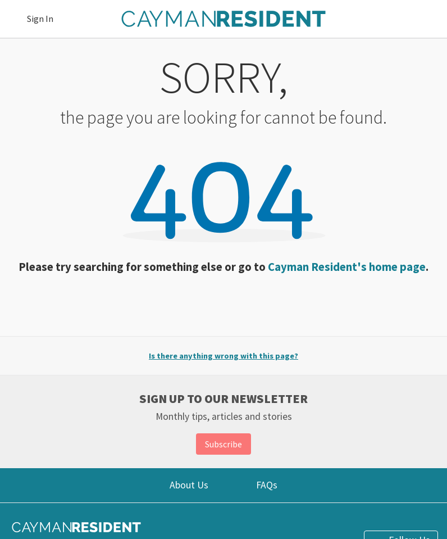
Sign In (40, 18)
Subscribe (223, 444)
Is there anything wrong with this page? (223, 356)
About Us (189, 485)
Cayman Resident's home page (347, 267)
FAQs (266, 485)
